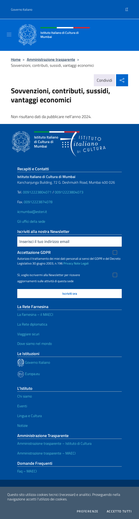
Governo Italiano (21, 9)
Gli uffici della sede (31, 221)
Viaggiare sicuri (28, 334)
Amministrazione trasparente (51, 59)
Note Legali (81, 263)
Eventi (22, 406)
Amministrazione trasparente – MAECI (46, 453)
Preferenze (88, 511)
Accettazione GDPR (34, 252)
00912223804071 (37, 192)
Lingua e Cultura (29, 415)
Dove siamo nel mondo (34, 343)
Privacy (68, 263)
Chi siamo (24, 396)
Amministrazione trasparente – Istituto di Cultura (54, 443)
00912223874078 (38, 202)
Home (16, 59)
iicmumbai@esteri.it (32, 211)
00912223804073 (69, 192)
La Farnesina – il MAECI (35, 314)
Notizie (22, 425)
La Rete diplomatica (32, 324)
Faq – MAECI (27, 471)
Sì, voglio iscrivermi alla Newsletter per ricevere (48, 274)
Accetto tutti (119, 511)
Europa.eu (28, 373)
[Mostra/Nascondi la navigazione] (9, 34)
